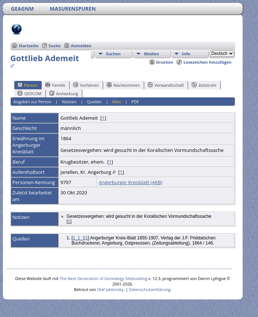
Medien (151, 53)
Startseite (28, 45)
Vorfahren (86, 85)
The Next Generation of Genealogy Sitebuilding (103, 278)
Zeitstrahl (204, 85)
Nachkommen (123, 85)
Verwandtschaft (166, 85)
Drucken (164, 62)
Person (27, 85)
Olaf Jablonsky (110, 289)
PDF (135, 101)
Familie (55, 85)
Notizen (69, 101)
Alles (116, 101)
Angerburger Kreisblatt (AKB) (130, 182)
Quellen (94, 101)
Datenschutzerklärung (149, 289)
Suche (55, 45)
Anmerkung (63, 93)
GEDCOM (29, 93)
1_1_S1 (80, 237)
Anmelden (81, 45)
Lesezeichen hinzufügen (207, 62)
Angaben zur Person (32, 101)
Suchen (113, 53)
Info (186, 53)
